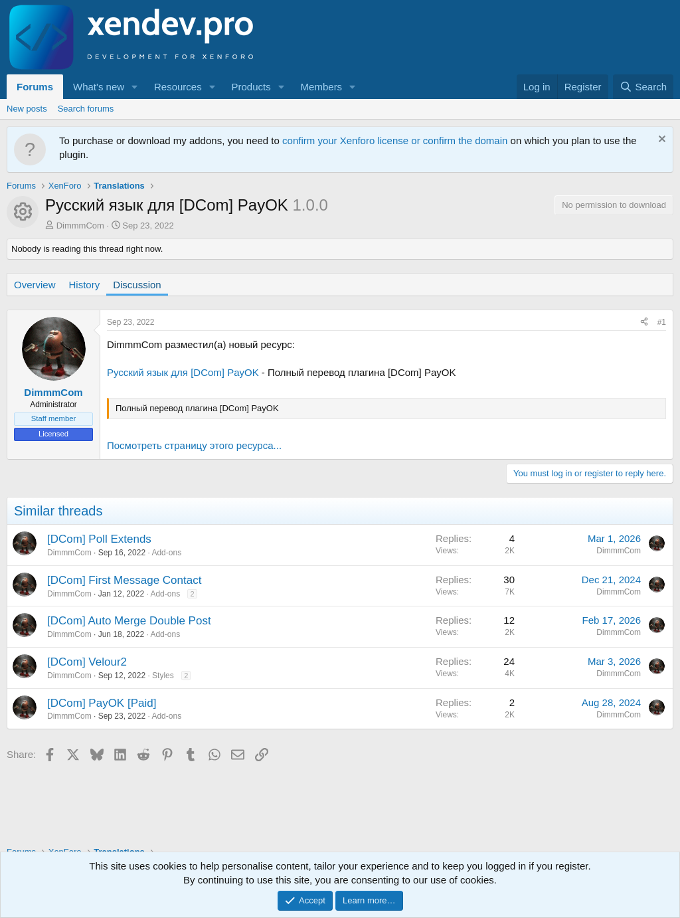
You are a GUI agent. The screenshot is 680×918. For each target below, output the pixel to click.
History (84, 284)
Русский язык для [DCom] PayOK (183, 372)
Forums (35, 86)
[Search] (643, 86)
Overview (35, 284)
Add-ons (166, 552)
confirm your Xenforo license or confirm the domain (394, 140)
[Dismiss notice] (660, 140)
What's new (98, 86)
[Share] (644, 322)
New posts (27, 109)
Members (322, 86)
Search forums (86, 109)
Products (251, 86)
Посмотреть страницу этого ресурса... (194, 445)
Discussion (137, 284)
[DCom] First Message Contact (124, 580)
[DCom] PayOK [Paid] (101, 703)
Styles (163, 675)
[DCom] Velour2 (87, 662)
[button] (135, 86)
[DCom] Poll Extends (99, 539)
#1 (661, 322)
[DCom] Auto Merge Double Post (129, 620)
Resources (178, 86)
